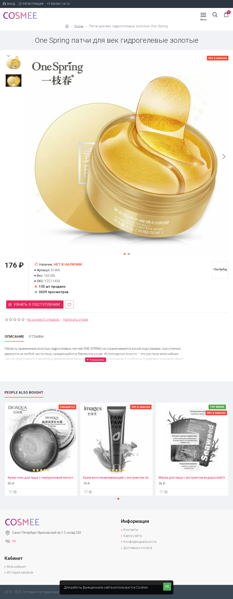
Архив (79, 26)
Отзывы (36, 337)
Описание (14, 337)
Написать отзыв (75, 319)
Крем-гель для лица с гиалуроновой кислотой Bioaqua (42, 477)
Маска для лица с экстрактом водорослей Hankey (193, 477)
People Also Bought (24, 392)
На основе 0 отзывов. (43, 319)
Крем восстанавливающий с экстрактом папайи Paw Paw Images (118, 477)
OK (167, 586)
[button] (223, 156)
